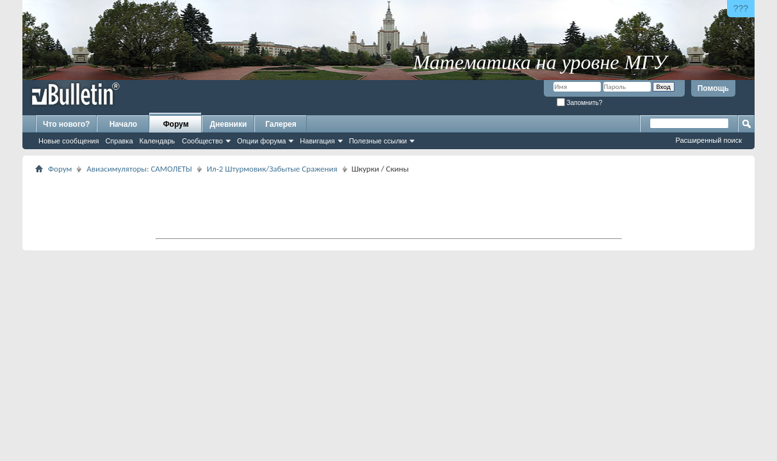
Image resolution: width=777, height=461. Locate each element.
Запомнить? (580, 102)
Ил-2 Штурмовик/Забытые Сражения (272, 169)
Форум (175, 124)
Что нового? (66, 124)
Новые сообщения (68, 141)
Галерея (280, 124)
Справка (119, 141)
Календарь (158, 141)
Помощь (713, 88)
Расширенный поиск (708, 140)
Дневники (228, 124)
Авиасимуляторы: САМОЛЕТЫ (139, 169)
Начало (123, 124)
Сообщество (202, 141)
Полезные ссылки (378, 141)
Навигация (317, 141)
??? (740, 8)
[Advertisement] (389, 205)
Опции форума (261, 141)
